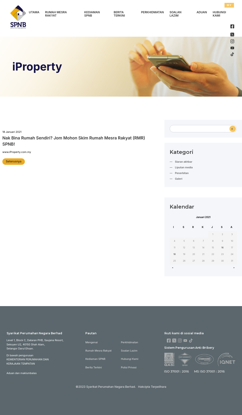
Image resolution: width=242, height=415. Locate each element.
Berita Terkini (119, 14)
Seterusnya (13, 161)
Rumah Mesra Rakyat (56, 14)
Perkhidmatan (152, 12)
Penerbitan (182, 173)
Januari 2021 (203, 217)
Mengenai (91, 342)
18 (174, 254)
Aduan (202, 12)
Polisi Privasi (129, 367)
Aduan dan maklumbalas (22, 373)
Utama (34, 12)
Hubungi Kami (219, 14)
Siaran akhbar (183, 161)
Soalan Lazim (175, 14)
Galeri (178, 178)
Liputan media (184, 167)
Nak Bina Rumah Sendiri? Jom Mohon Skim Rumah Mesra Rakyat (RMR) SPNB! (73, 141)
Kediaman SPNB (92, 14)
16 (222, 247)
